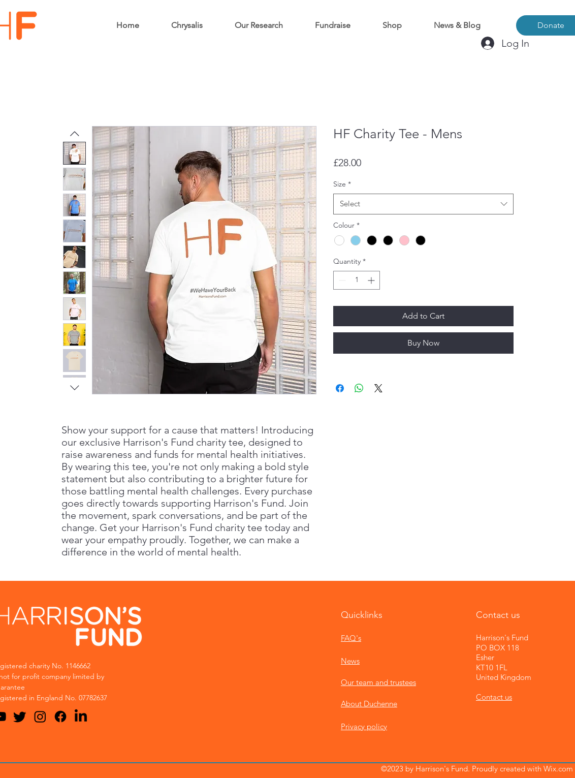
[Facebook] (60, 716)
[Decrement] (341, 280)
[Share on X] (378, 388)
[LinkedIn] (80, 716)
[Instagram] (40, 716)
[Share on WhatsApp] (359, 388)
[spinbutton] (356, 280)
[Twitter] (19, 716)
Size (342, 184)
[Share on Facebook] (340, 388)
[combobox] (423, 204)
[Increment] (372, 280)
